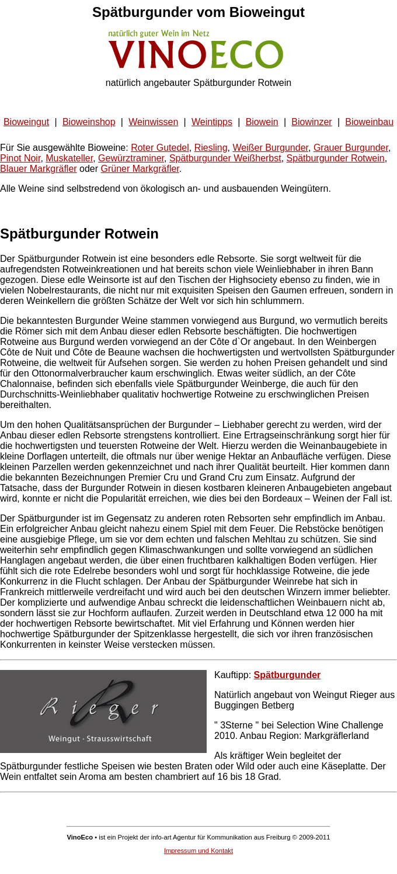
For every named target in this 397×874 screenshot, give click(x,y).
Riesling (211, 148)
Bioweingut (26, 122)
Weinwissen (153, 122)
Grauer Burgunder (351, 148)
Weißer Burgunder (270, 148)
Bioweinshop (89, 122)
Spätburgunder (287, 675)
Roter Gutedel (160, 148)
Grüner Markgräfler (140, 169)
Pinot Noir (20, 158)
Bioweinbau (369, 122)
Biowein (262, 122)
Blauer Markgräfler (38, 169)
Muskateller (69, 158)
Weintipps (211, 122)
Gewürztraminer (131, 158)
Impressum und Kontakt (198, 850)
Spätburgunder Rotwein (336, 158)
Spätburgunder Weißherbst (225, 158)
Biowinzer (311, 122)
